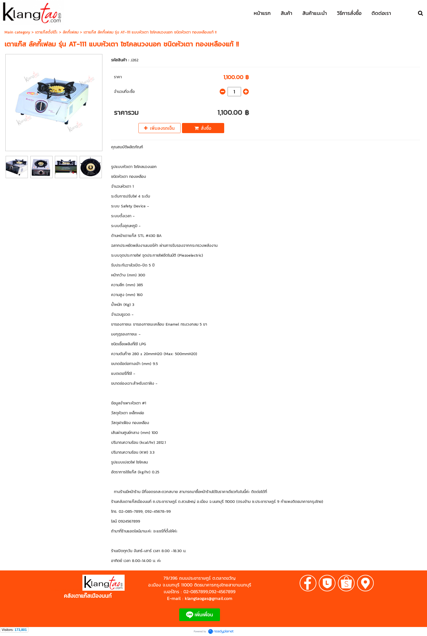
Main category (17, 32)
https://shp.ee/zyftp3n (66, 589)
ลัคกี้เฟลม (70, 32)
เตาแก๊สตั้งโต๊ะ (46, 32)
